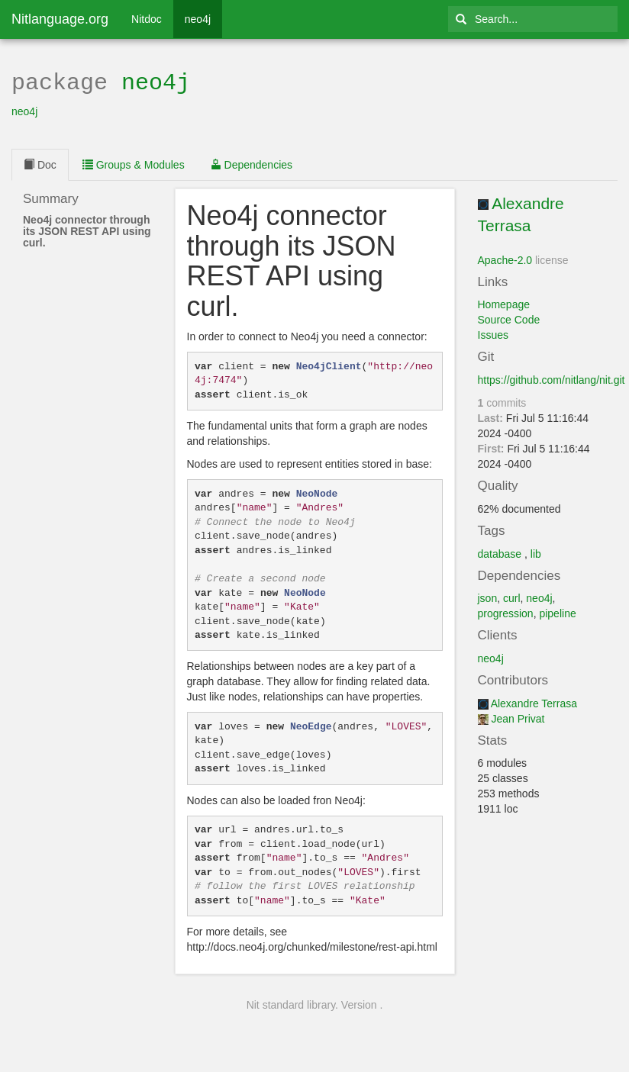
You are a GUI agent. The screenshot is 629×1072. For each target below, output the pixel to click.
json (488, 597)
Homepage (504, 303)
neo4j (198, 19)
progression (506, 612)
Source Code (509, 318)
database (500, 552)
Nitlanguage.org (59, 19)
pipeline (557, 612)
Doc (40, 163)
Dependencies (251, 163)
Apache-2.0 (505, 259)
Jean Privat (517, 717)
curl (512, 597)
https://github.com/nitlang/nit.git (551, 378)
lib (536, 552)
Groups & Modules (133, 163)
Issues (493, 333)
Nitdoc (146, 19)
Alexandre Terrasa (534, 702)
